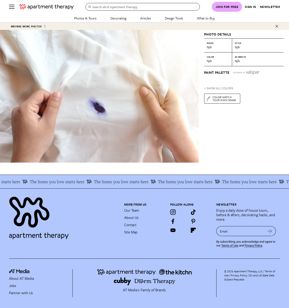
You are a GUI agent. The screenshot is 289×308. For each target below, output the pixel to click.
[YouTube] (173, 230)
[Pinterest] (193, 221)
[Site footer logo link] (64, 216)
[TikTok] (193, 212)
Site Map (131, 232)
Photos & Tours (85, 18)
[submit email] (269, 231)
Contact (130, 224)
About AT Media (21, 278)
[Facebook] (173, 221)
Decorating (118, 18)
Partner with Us (21, 293)
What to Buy (206, 18)
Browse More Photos (28, 26)
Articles (145, 18)
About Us (131, 217)
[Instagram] (173, 212)
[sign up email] (239, 231)
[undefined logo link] (46, 6)
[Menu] (11, 6)
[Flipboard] (193, 230)
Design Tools (174, 18)
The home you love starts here (55, 181)
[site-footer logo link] (19, 272)
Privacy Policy (253, 245)
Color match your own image (221, 98)
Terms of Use (229, 245)
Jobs (12, 285)
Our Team (131, 210)
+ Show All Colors (218, 88)
